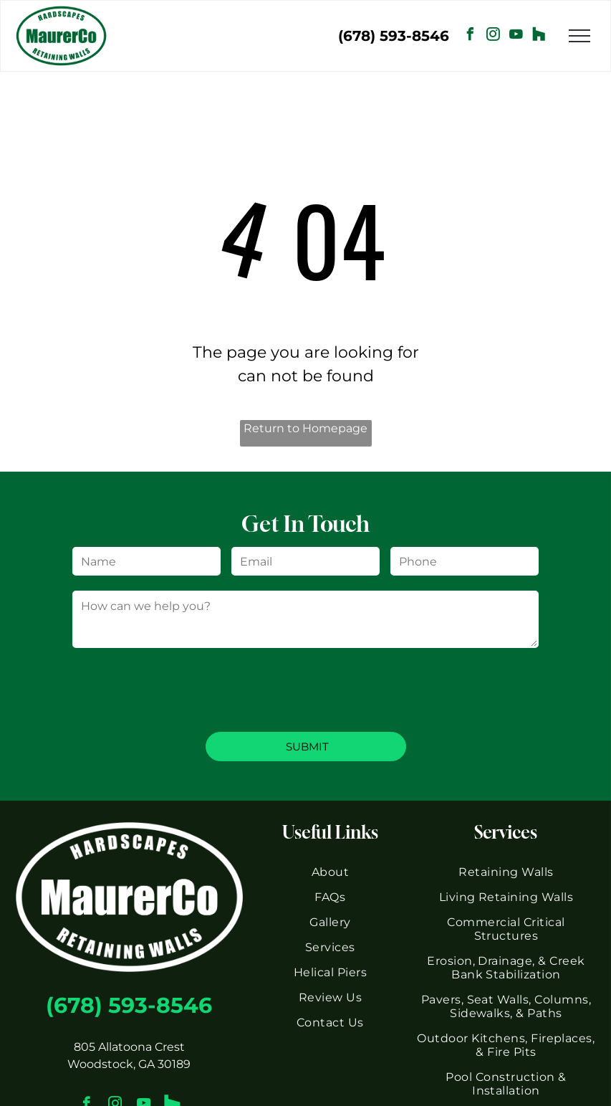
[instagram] (493, 36)
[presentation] (181, 689)
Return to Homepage (305, 428)
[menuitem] (330, 872)
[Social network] (539, 36)
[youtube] (516, 36)
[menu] (579, 35)
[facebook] (471, 36)
